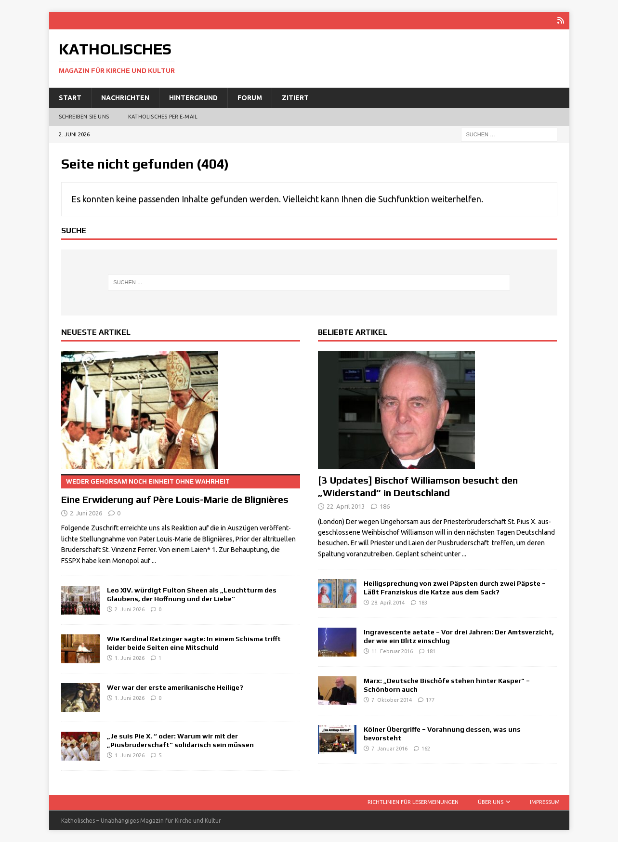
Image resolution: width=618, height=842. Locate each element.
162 (425, 748)
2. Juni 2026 (86, 512)
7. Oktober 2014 (391, 700)
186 (385, 505)
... (154, 560)
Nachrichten (125, 97)
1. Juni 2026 (130, 658)
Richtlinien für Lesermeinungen (413, 801)
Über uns (490, 801)
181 (431, 651)
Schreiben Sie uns (84, 116)
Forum (249, 97)
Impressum (545, 801)
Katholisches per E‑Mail (162, 116)
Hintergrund (193, 97)
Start (70, 97)
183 (423, 602)
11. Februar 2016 (392, 651)
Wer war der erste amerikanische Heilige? (175, 687)
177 (430, 700)
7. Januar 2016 (389, 748)
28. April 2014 (388, 602)
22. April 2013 (346, 505)
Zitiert (295, 97)
